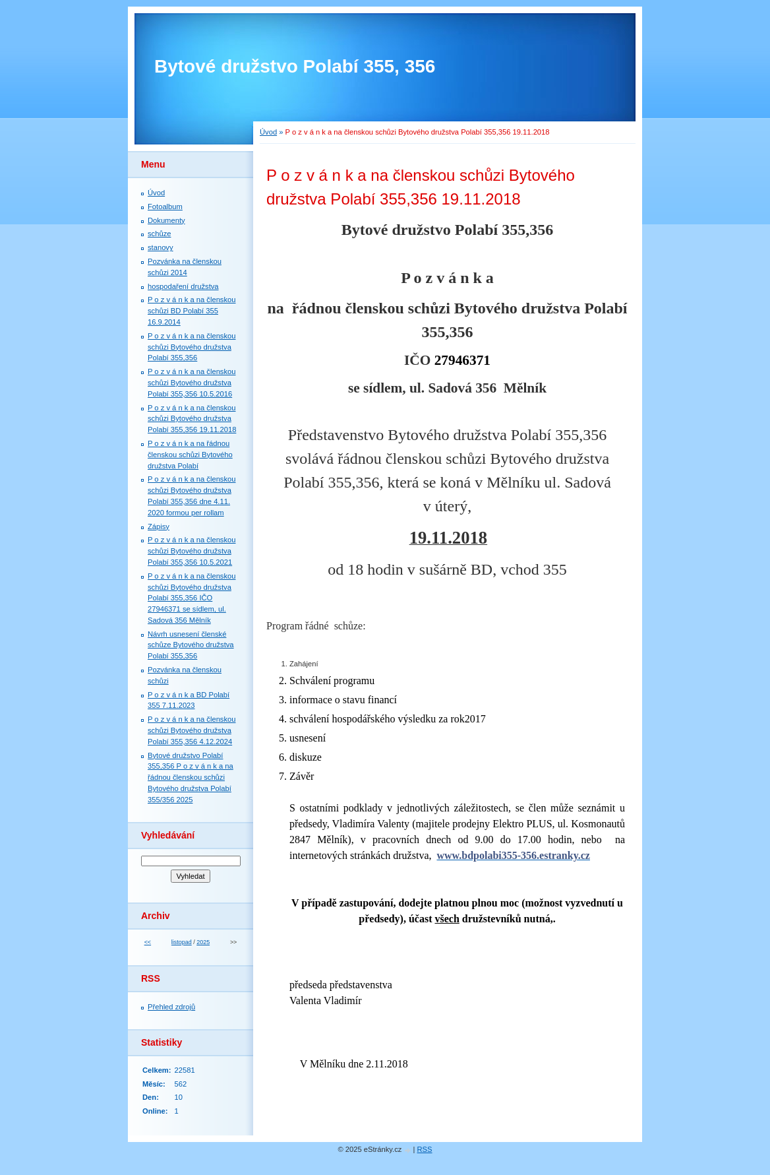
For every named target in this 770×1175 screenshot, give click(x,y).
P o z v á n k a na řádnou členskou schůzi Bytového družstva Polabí (190, 454)
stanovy (160, 247)
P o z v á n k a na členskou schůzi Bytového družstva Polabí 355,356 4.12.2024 (192, 730)
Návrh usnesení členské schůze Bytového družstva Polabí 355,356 (191, 645)
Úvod (268, 132)
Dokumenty (166, 220)
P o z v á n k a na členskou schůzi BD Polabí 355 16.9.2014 (192, 311)
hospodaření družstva (183, 286)
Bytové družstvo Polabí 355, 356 (294, 66)
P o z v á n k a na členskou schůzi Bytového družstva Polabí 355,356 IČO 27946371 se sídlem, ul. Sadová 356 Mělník (192, 598)
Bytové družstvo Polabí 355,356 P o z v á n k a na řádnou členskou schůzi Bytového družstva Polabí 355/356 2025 (190, 777)
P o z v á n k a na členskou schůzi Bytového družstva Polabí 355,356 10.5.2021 (192, 551)
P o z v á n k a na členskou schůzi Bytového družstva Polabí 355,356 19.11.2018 (192, 419)
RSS (424, 1149)
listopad (181, 942)
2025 (203, 942)
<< (147, 942)
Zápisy (158, 526)
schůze (159, 234)
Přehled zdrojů (171, 1007)
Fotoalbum (165, 206)
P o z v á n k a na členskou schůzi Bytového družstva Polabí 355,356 (192, 347)
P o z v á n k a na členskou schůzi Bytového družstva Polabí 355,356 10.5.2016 (192, 382)
